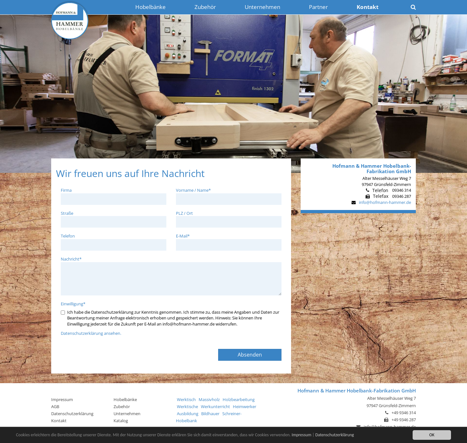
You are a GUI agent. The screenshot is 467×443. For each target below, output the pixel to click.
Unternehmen (127, 413)
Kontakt (59, 420)
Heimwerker (244, 406)
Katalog (121, 420)
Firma (66, 190)
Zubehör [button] (205, 7)
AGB (55, 406)
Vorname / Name (193, 190)
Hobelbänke (125, 399)
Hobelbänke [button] (150, 7)
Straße (67, 213)
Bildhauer (210, 413)
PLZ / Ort (184, 213)
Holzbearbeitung (239, 399)
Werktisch (186, 399)
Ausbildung (187, 413)
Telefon (68, 236)
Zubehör (122, 406)
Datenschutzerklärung (334, 435)
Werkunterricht (215, 406)
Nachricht (71, 259)
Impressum (301, 435)
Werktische (187, 406)
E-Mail (183, 236)
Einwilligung (73, 304)
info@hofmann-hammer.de (385, 202)
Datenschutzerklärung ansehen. (91, 333)
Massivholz (209, 399)
